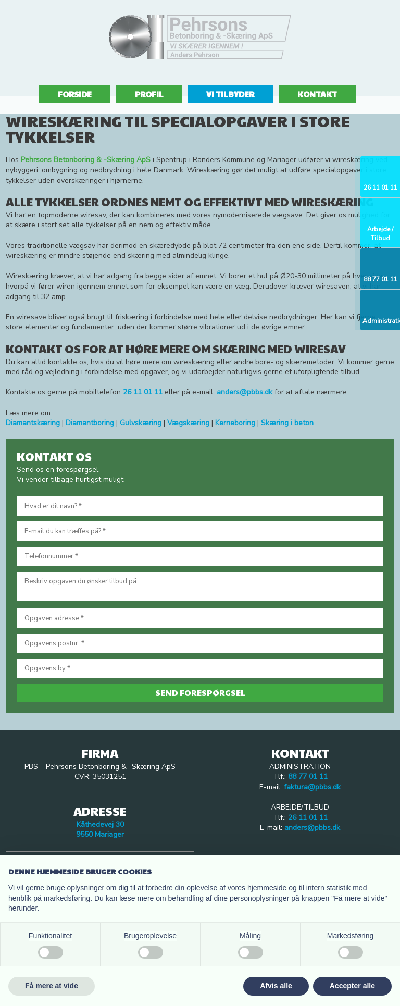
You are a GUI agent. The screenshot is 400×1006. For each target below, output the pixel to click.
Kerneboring (235, 423)
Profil (149, 94)
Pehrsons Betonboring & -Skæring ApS (86, 160)
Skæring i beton (287, 423)
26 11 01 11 (308, 818)
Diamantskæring (33, 423)
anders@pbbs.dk (244, 392)
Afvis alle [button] (276, 986)
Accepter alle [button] (352, 986)
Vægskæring (188, 423)
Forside (75, 94)
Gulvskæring (140, 423)
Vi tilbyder (230, 94)
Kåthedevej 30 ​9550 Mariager (100, 829)
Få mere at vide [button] (51, 986)
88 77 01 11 (308, 776)
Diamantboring (90, 423)
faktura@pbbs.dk (312, 787)
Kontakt (317, 94)
